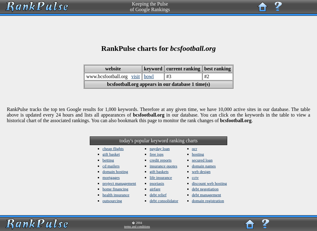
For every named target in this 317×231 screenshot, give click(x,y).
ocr (194, 148)
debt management (206, 195)
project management (119, 183)
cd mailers (110, 166)
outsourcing (112, 200)
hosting (198, 154)
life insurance (161, 177)
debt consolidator (164, 200)
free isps (156, 154)
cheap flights (113, 148)
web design (201, 171)
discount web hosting (209, 183)
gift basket (111, 154)
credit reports (161, 160)
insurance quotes (163, 166)
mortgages (111, 177)
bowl (149, 76)
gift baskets (159, 171)
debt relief (158, 195)
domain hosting (115, 171)
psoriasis (157, 183)
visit (135, 76)
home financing (115, 189)
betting (108, 160)
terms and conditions (137, 226)
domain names (204, 166)
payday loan (160, 148)
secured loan (202, 160)
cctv (195, 177)
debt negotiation (205, 189)
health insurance (115, 195)
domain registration (208, 200)
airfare (155, 189)
